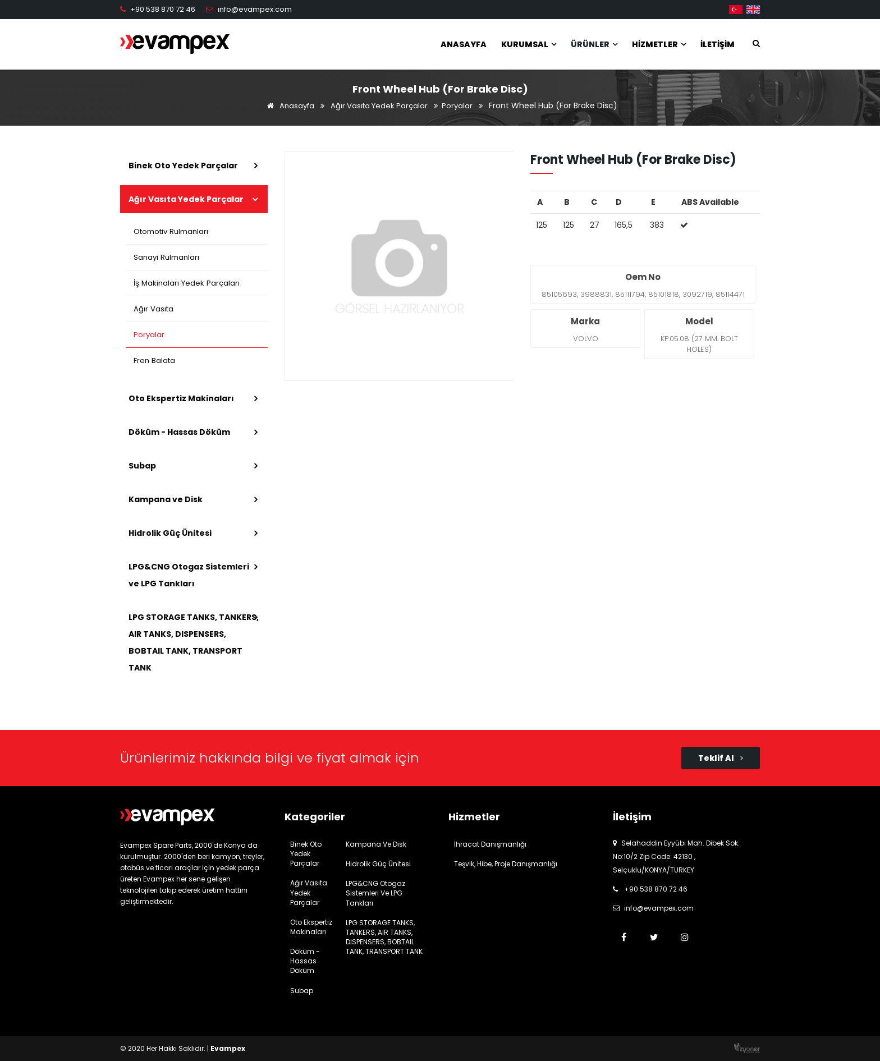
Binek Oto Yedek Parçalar (183, 165)
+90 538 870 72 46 (162, 9)
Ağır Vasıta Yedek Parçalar (379, 105)
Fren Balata (154, 360)
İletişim (717, 44)
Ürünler (594, 44)
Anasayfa (464, 44)
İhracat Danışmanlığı (490, 844)
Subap (142, 465)
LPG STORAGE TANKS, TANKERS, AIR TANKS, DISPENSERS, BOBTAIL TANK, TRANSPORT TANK (194, 642)
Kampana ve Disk (166, 499)
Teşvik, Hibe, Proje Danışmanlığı (505, 864)
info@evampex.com (255, 9)
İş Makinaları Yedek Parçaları (186, 283)
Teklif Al (720, 758)
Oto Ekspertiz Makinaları (181, 398)
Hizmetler (659, 44)
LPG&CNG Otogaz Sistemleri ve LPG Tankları (189, 575)
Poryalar (457, 105)
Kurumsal (528, 44)
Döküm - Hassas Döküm (179, 432)
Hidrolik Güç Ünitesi (170, 533)
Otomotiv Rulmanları (171, 231)
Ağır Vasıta (153, 309)
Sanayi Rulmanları (166, 257)
